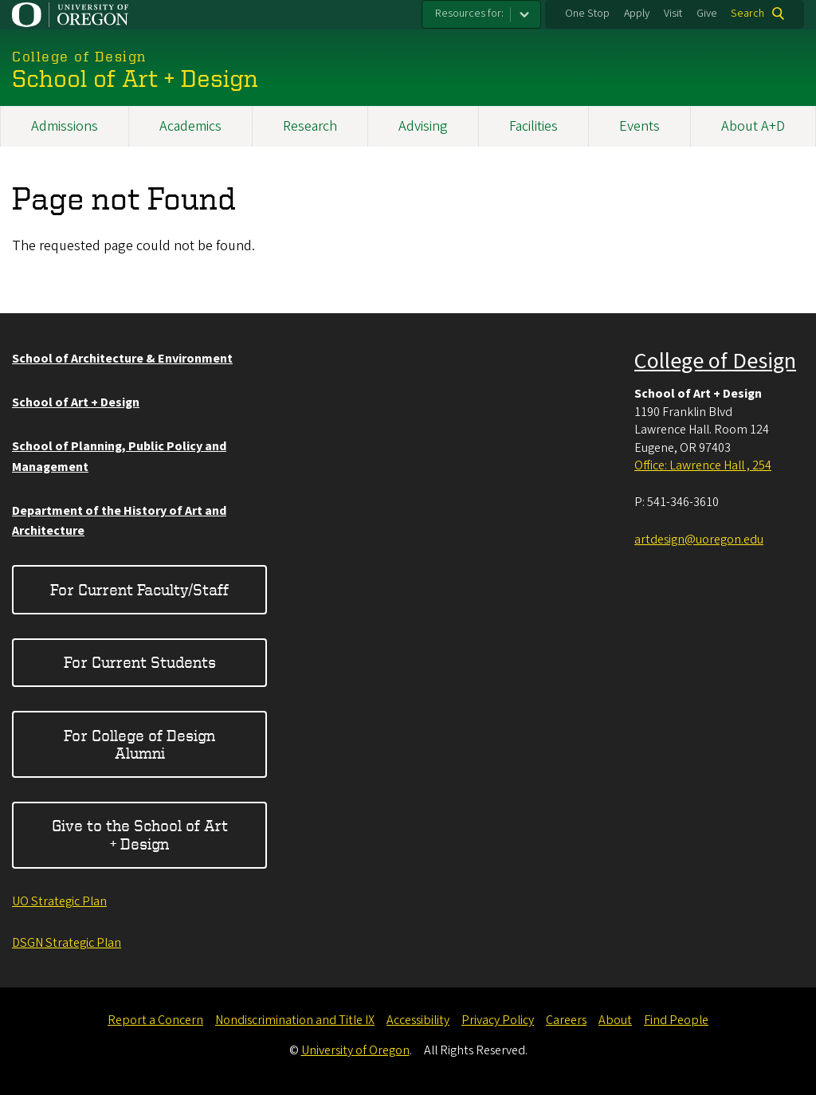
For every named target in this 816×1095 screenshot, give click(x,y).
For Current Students (140, 662)
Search (747, 14)
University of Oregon (355, 1050)
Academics (190, 126)
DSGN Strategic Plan (66, 943)
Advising (423, 126)
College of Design (715, 361)
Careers (566, 1020)
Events (639, 126)
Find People (676, 1020)
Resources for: (469, 14)
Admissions (64, 126)
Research (310, 126)
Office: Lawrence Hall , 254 (702, 465)
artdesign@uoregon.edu (698, 539)
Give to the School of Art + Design (140, 834)
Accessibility (417, 1020)
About (615, 1020)
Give (706, 14)
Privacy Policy (497, 1020)
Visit (673, 14)
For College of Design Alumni (139, 744)
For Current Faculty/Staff (139, 589)
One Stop (587, 14)
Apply (636, 14)
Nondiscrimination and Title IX (295, 1020)
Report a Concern (155, 1020)
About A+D (753, 126)
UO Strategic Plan (59, 901)
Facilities (533, 126)
